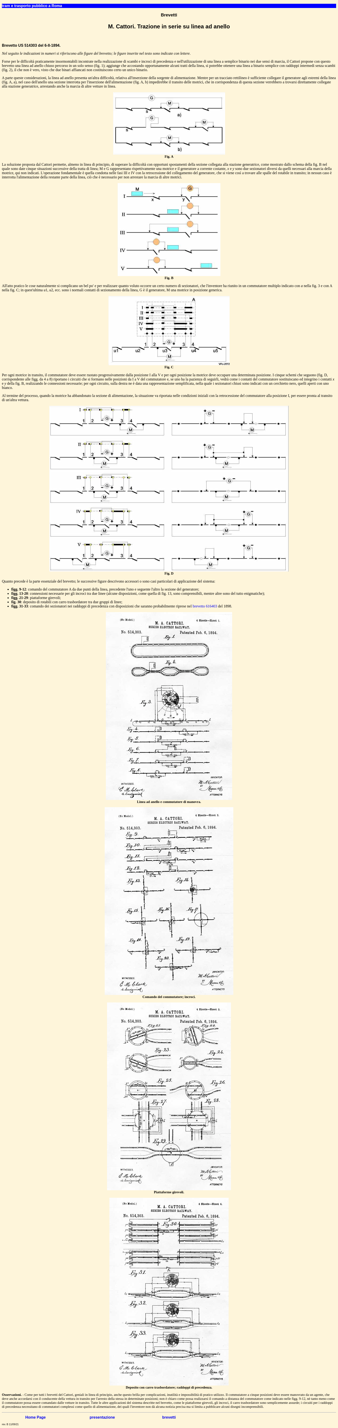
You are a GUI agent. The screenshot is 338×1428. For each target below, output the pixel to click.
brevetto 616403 (205, 606)
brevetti (169, 1417)
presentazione (102, 1417)
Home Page (35, 1417)
